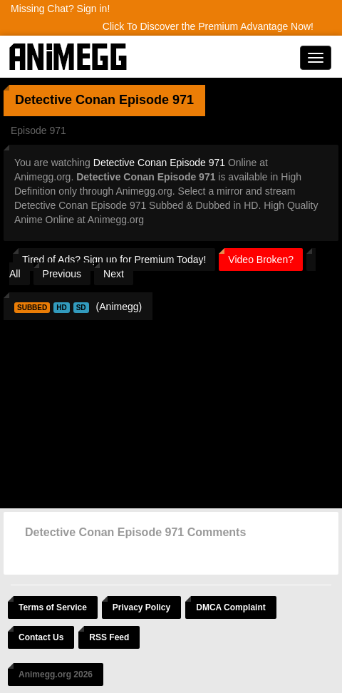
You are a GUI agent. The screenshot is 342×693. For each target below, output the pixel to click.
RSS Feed (109, 637)
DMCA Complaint (231, 607)
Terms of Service (53, 607)
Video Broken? (261, 259)
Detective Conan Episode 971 (159, 162)
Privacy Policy (141, 607)
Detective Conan (65, 100)
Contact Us (41, 637)
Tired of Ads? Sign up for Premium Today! (114, 259)
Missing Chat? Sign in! (60, 8)
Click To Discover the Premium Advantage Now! (208, 26)
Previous (62, 273)
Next (113, 273)
